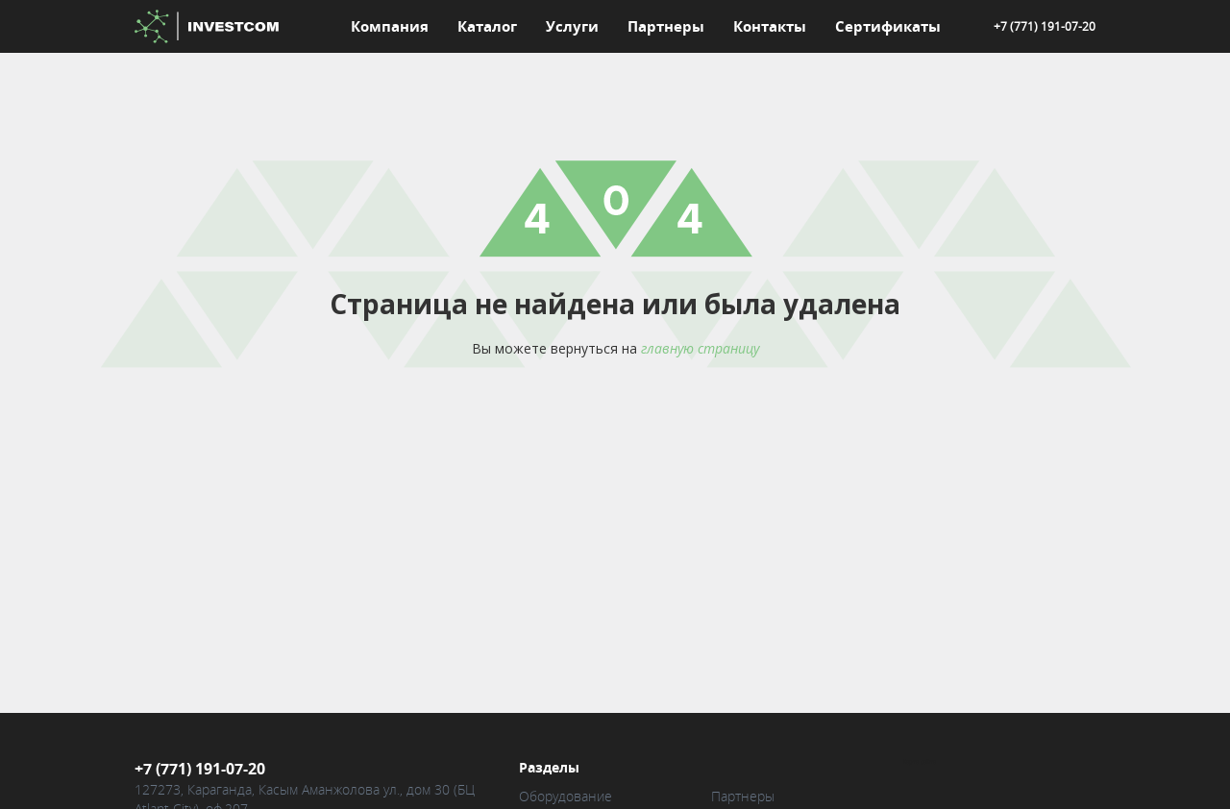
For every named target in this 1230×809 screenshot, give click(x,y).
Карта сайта (919, 765)
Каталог (487, 26)
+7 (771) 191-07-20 (1044, 26)
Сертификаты (888, 26)
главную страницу (700, 348)
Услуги (572, 26)
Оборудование (565, 799)
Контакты (769, 26)
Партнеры (665, 26)
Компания (390, 26)
